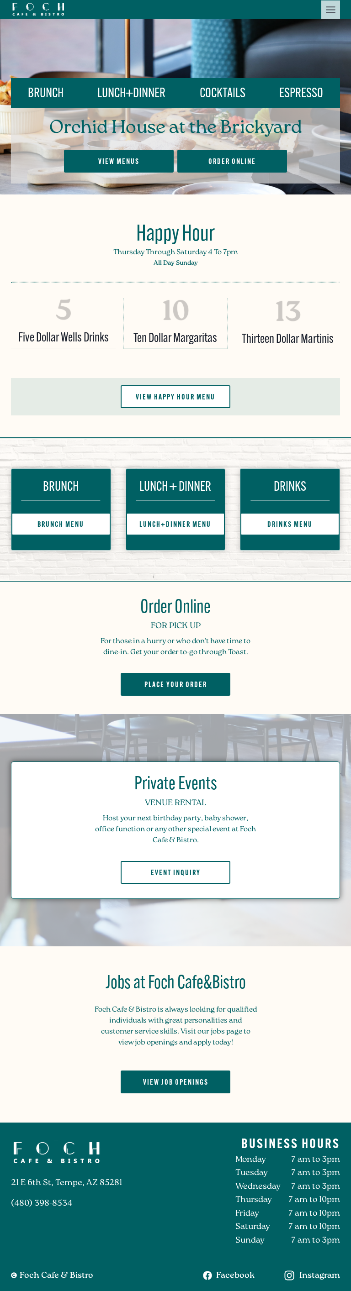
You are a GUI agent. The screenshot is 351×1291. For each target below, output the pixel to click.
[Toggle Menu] (330, 9)
